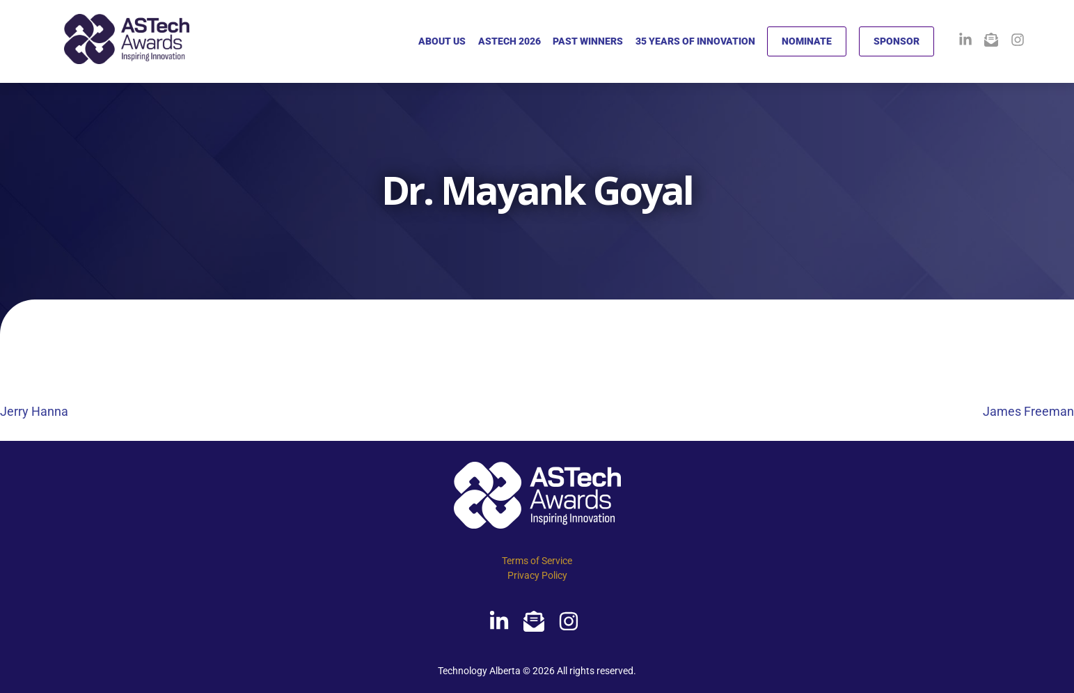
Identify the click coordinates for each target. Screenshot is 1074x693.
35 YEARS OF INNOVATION (695, 41)
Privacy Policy (537, 575)
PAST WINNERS (588, 41)
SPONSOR (896, 41)
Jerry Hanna (34, 411)
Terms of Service (537, 560)
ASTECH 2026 (509, 41)
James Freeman (1028, 411)
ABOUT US (442, 41)
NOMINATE (807, 41)
